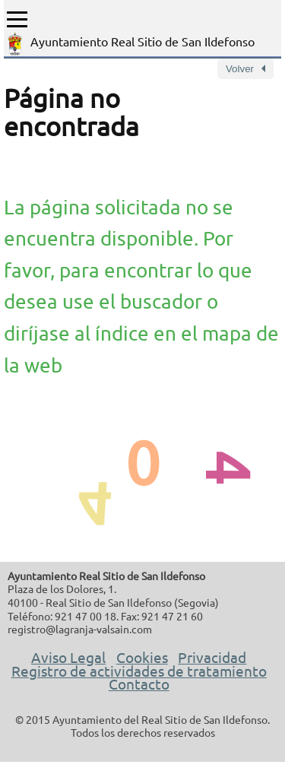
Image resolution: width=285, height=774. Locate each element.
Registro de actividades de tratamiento (139, 670)
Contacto (139, 683)
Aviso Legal (68, 657)
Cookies (142, 657)
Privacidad (212, 657)
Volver (240, 69)
